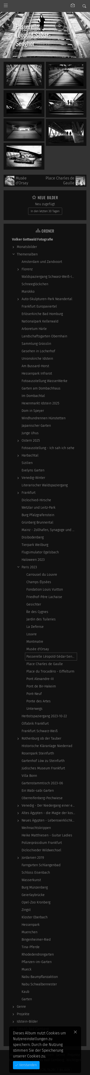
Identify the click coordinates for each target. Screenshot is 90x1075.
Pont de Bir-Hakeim (41, 686)
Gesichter (33, 604)
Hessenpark (31, 925)
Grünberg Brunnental (37, 522)
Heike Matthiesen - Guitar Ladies (47, 835)
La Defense (35, 627)
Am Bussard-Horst (35, 366)
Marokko (28, 292)
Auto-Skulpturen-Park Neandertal (47, 299)
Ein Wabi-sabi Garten (38, 791)
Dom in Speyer (33, 411)
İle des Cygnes (37, 612)
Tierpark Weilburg (35, 545)
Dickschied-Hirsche (36, 500)
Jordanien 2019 (33, 858)
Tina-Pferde (31, 947)
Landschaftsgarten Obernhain (44, 336)
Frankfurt (29, 493)
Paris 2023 (29, 567)
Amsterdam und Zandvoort (42, 262)
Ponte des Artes (38, 701)
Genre (21, 1007)
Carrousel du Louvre (41, 575)
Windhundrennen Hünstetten (44, 418)
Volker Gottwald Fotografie (32, 239)
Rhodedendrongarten (38, 954)
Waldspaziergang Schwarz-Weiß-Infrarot (49, 277)
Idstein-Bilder (27, 1021)
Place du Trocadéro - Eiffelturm (50, 671)
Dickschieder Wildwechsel (41, 850)
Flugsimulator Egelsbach (40, 552)
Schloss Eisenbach (36, 873)
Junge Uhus (30, 433)
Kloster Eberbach (35, 917)
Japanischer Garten (36, 426)
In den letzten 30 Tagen (45, 211)
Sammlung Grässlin (36, 344)
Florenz (27, 269)
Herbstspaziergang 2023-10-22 (44, 716)
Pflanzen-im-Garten (37, 962)
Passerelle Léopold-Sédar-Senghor (51, 657)
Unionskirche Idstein (37, 359)
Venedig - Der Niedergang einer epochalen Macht (49, 805)
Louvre (31, 634)
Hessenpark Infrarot (37, 373)
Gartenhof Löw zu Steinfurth (43, 761)
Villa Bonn (29, 776)
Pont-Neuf (34, 694)
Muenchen (29, 932)
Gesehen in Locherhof (38, 351)
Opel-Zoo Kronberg (36, 902)
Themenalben (27, 254)
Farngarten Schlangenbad (41, 865)
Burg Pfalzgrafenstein (38, 515)
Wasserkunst (31, 880)
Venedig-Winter (33, 478)
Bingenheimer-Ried (36, 940)
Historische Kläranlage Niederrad (47, 746)
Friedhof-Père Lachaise (44, 597)
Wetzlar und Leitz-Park (38, 508)
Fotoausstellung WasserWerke (44, 381)
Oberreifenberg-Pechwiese (42, 798)
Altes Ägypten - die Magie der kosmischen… (49, 813)
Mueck (26, 969)
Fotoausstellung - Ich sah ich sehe (48, 448)
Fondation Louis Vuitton (44, 589)
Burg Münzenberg (35, 887)
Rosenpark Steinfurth (38, 753)
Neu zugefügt (45, 204)
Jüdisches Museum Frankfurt (43, 768)
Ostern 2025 (31, 441)
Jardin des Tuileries (41, 619)
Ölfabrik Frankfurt (35, 724)
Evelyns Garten (33, 470)
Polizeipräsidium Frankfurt (42, 843)
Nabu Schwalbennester (39, 984)
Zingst (26, 910)
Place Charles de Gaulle (44, 664)
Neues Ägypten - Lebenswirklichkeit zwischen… (49, 820)
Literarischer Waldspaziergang (45, 485)
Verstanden (27, 1065)
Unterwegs (34, 709)
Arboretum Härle (34, 329)
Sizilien (27, 463)
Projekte (23, 1014)
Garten (27, 999)
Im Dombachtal (33, 396)
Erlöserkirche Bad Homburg (42, 314)
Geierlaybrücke (33, 895)
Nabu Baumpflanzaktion (40, 977)
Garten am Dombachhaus (41, 388)
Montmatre (34, 642)
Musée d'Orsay (37, 649)
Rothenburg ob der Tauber (41, 738)
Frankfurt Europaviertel (39, 306)
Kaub (25, 992)
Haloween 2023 (33, 560)
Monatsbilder (27, 247)
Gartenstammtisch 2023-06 (42, 783)
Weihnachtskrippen (36, 828)
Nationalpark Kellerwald (40, 321)
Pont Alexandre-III (40, 679)
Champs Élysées (38, 582)
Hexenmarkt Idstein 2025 (40, 403)
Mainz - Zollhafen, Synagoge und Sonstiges (49, 530)
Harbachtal (30, 455)
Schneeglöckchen (35, 284)
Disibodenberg (33, 537)
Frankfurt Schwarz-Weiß (40, 731)
